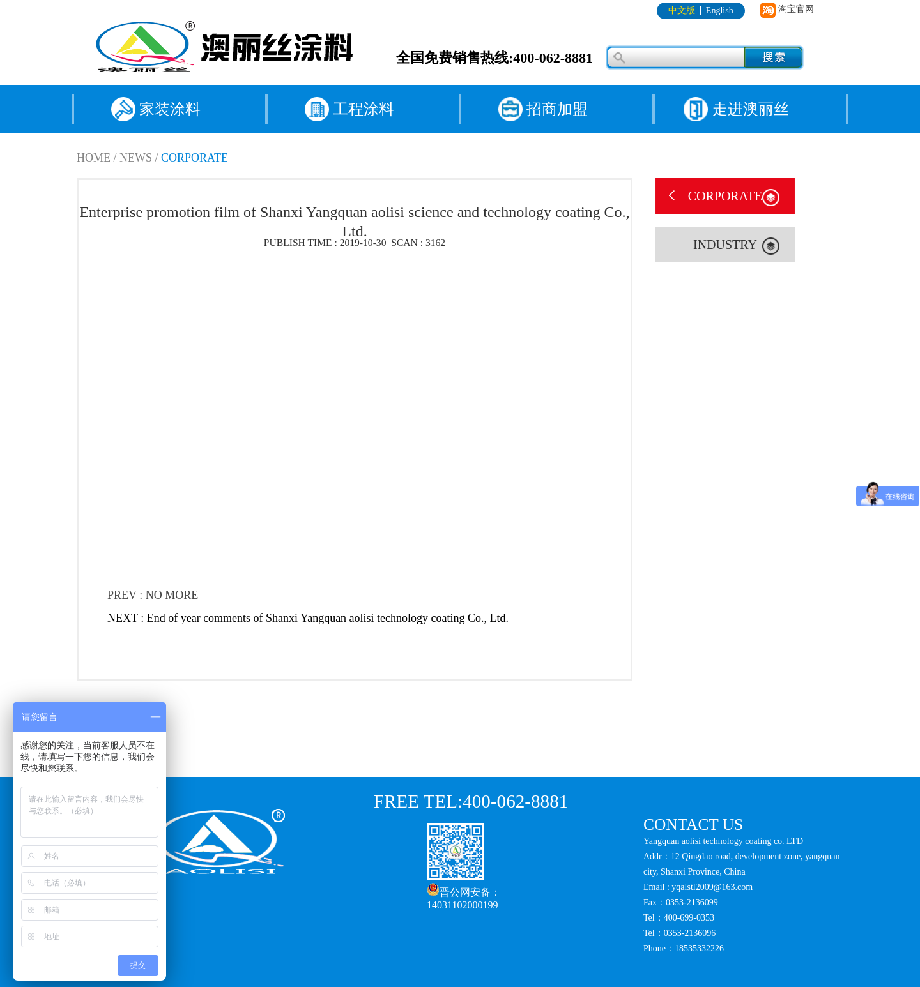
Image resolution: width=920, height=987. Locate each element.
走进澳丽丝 (750, 109)
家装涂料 (170, 109)
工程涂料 (363, 109)
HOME (94, 157)
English (719, 10)
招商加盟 (557, 109)
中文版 (681, 10)
